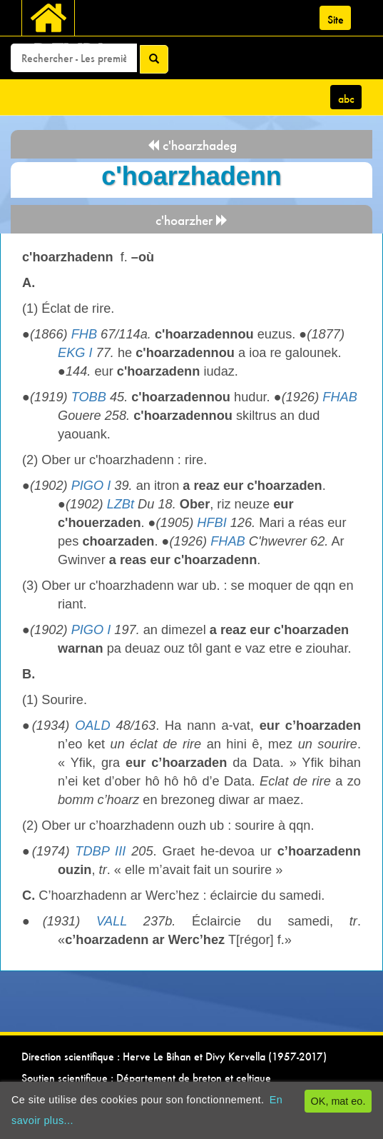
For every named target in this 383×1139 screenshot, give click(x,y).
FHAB (339, 397)
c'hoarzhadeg (192, 145)
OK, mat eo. (338, 1101)
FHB (84, 334)
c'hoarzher (191, 220)
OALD (93, 725)
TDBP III (100, 851)
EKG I (75, 353)
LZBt (120, 504)
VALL (111, 921)
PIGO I (91, 485)
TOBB (88, 397)
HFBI (211, 523)
